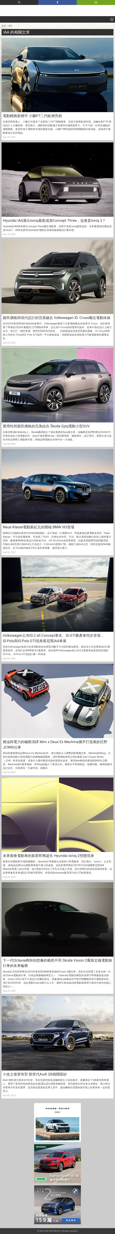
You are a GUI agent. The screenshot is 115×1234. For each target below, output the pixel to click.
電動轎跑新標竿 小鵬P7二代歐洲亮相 (32, 116)
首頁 (4, 26)
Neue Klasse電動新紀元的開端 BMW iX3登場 (38, 527)
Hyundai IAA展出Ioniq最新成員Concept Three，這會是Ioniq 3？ (54, 221)
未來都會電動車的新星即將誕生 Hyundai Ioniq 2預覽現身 (48, 856)
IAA (10, 26)
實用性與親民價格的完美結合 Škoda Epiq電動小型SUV (47, 426)
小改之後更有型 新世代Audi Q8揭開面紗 (35, 1074)
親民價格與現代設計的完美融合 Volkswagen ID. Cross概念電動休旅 (56, 318)
